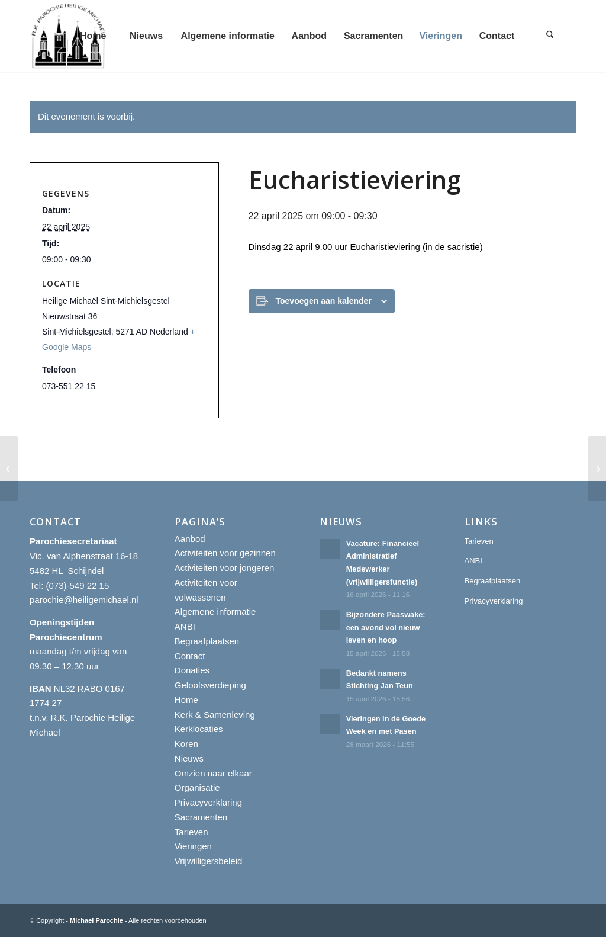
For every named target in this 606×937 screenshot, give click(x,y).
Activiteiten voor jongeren (224, 568)
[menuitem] (93, 36)
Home (186, 700)
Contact (190, 656)
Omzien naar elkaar (213, 773)
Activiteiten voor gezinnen (225, 553)
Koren (186, 744)
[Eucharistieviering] (9, 468)
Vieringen (193, 846)
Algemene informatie (215, 612)
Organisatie (197, 787)
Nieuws (189, 758)
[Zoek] (549, 36)
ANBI (185, 626)
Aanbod (190, 539)
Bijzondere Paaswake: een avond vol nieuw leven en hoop (386, 627)
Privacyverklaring (208, 802)
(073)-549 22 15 (77, 585)
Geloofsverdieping (210, 685)
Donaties (192, 670)
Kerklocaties (199, 729)
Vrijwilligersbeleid (209, 861)
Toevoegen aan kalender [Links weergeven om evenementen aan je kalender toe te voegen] (324, 301)
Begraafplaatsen (207, 641)
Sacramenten (201, 817)
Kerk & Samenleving (215, 715)
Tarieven (191, 832)
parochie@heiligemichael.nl (84, 600)
